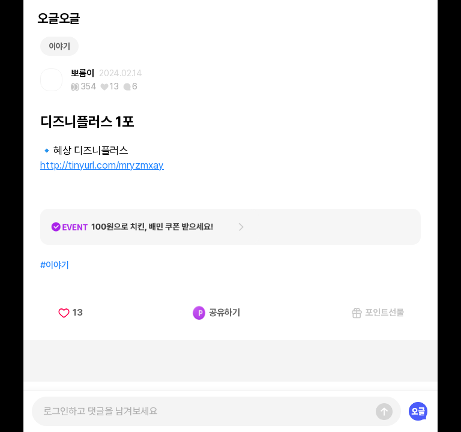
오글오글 (58, 18)
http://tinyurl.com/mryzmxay (102, 165)
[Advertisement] (230, 361)
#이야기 (54, 265)
